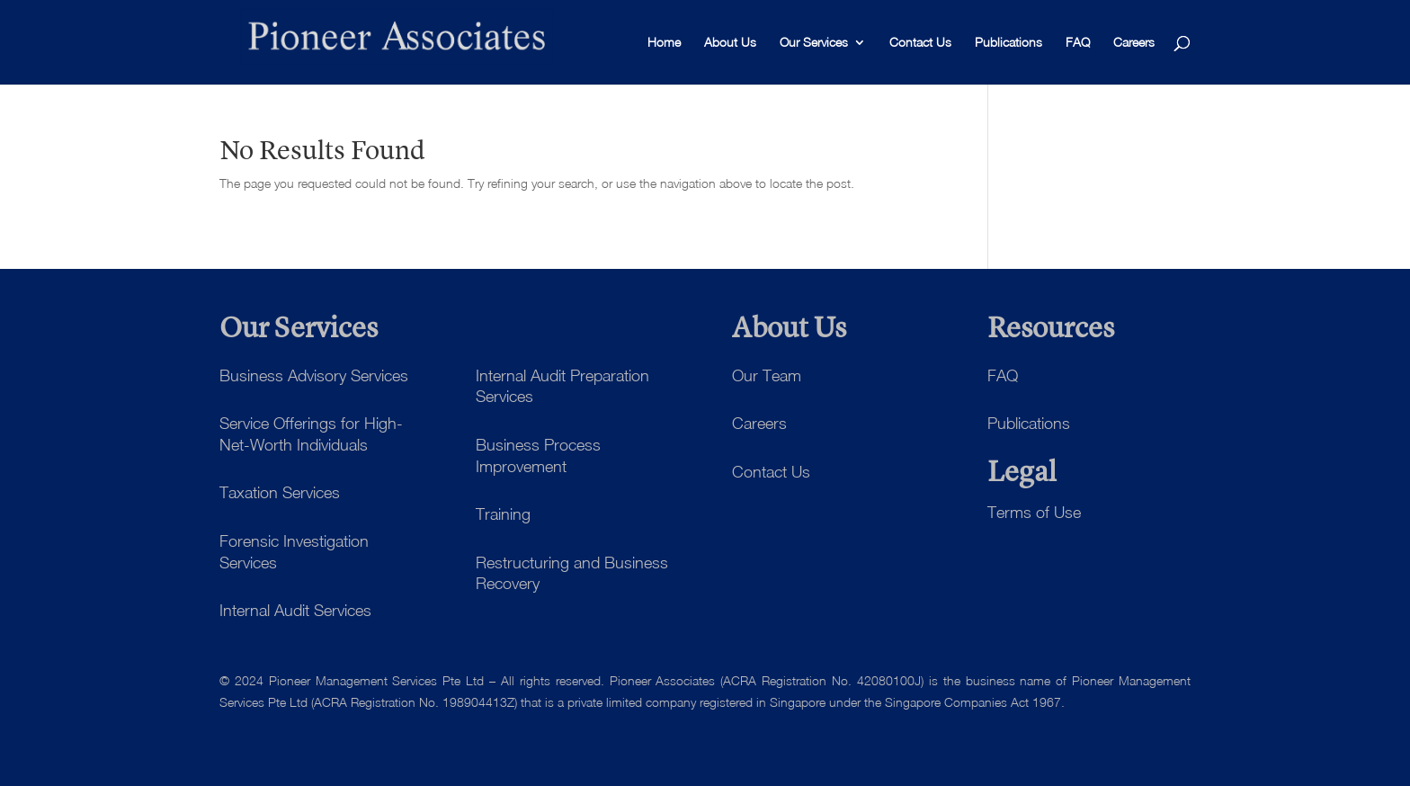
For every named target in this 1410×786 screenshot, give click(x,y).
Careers (1134, 42)
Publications (1008, 42)
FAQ (1078, 42)
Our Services (814, 42)
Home (664, 42)
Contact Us (920, 42)
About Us (730, 42)
